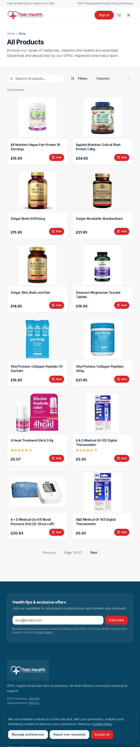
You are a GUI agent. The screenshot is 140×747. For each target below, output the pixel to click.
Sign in (104, 15)
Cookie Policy (102, 724)
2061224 (33, 703)
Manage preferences (28, 734)
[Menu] (128, 15)
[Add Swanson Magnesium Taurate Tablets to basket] (121, 305)
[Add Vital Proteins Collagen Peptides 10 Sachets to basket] (56, 379)
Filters (79, 78)
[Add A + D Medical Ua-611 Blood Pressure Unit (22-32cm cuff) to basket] (56, 532)
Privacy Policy (43, 632)
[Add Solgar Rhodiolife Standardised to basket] (121, 231)
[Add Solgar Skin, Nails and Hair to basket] (56, 305)
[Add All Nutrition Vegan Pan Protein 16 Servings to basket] (56, 157)
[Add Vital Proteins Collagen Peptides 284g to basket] (121, 379)
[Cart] (119, 15)
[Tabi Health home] (25, 15)
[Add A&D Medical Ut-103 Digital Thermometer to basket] (121, 532)
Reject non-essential (69, 734)
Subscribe (116, 620)
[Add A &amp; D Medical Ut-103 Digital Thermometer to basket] (121, 458)
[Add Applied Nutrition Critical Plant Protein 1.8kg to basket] (121, 157)
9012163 (34, 698)
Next (93, 552)
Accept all (102, 734)
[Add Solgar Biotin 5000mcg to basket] (56, 231)
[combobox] (113, 78)
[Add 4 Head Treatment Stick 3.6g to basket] (56, 458)
